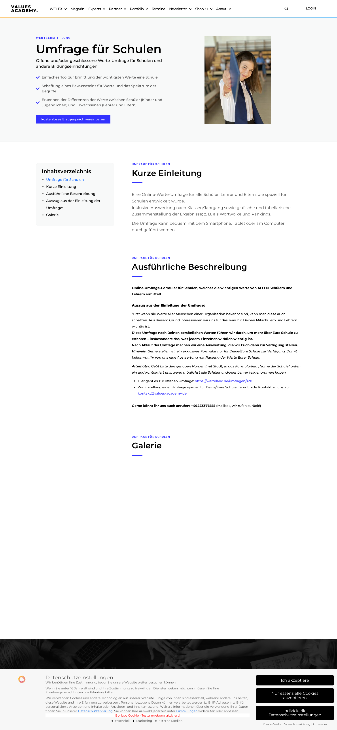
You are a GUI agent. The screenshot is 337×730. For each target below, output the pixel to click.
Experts (96, 9)
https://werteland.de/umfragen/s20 (223, 381)
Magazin (77, 9)
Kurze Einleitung (61, 187)
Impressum (320, 724)
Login (311, 8)
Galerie (52, 215)
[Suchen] (286, 8)
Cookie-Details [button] (272, 724)
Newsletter (180, 9)
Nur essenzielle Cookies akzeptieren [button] (294, 695)
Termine (158, 9)
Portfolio (139, 9)
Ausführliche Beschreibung (70, 194)
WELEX (58, 9)
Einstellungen (186, 711)
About (223, 9)
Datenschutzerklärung (95, 711)
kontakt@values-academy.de (162, 393)
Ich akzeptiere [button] (295, 680)
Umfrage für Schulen (65, 180)
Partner (117, 9)
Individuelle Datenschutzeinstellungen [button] (295, 712)
